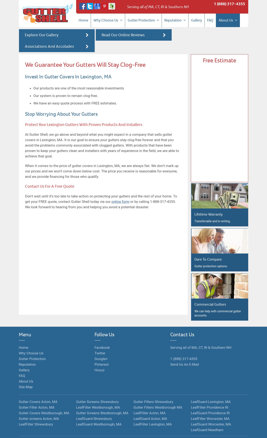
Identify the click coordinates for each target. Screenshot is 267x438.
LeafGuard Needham (207, 419)
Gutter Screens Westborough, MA (102, 402)
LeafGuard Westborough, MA (99, 413)
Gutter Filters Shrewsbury (153, 391)
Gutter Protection (143, 20)
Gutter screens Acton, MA (39, 408)
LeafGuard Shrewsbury (94, 408)
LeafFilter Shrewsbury (36, 413)
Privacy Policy (139, 431)
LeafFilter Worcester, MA (210, 408)
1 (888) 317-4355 (229, 4)
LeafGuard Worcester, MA (211, 413)
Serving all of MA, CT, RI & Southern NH (200, 337)
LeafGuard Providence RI (210, 402)
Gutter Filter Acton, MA (36, 396)
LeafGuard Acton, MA (150, 408)
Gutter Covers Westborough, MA (44, 402)
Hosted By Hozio (161, 431)
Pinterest (101, 353)
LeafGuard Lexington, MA (211, 391)
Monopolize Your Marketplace (85, 431)
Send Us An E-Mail (184, 353)
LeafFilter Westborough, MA (98, 396)
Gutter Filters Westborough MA (158, 396)
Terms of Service (117, 431)
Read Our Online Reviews (133, 35)
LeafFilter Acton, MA (150, 402)
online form (120, 190)
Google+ (101, 348)
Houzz (99, 359)
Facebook (102, 337)
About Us (228, 20)
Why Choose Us (107, 20)
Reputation (175, 20)
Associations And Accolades (210, 35)
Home (83, 20)
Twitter (99, 342)
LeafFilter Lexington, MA (153, 413)
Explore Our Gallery (56, 35)
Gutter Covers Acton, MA (38, 391)
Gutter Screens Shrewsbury (97, 391)
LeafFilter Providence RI (209, 396)
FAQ (210, 20)
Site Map (26, 376)
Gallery (196, 20)
